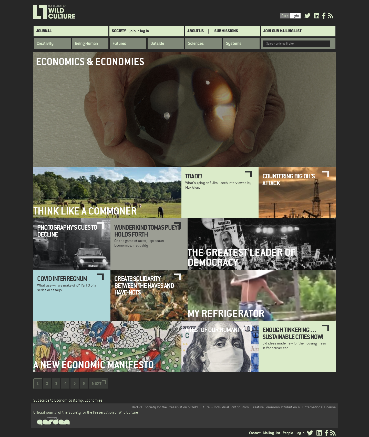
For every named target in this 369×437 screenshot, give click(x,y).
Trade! (193, 176)
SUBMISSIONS (226, 31)
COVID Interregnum (62, 279)
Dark (284, 15)
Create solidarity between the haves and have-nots (144, 285)
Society (119, 31)
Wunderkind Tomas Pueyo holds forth (147, 230)
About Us (195, 31)
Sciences (196, 43)
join (132, 31)
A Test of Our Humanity (214, 330)
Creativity (45, 43)
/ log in (143, 31)
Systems (233, 43)
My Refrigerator (226, 313)
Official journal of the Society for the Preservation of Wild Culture (85, 412)
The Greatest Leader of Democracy (242, 257)
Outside (157, 43)
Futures (119, 43)
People (288, 433)
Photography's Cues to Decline (67, 230)
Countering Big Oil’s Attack (288, 179)
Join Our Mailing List (282, 31)
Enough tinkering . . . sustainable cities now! (293, 333)
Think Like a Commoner (85, 211)
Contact (255, 433)
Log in (299, 433)
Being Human (86, 43)
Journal (44, 31)
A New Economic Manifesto (93, 365)
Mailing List (271, 433)
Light (295, 15)
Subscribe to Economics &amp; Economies (67, 400)
